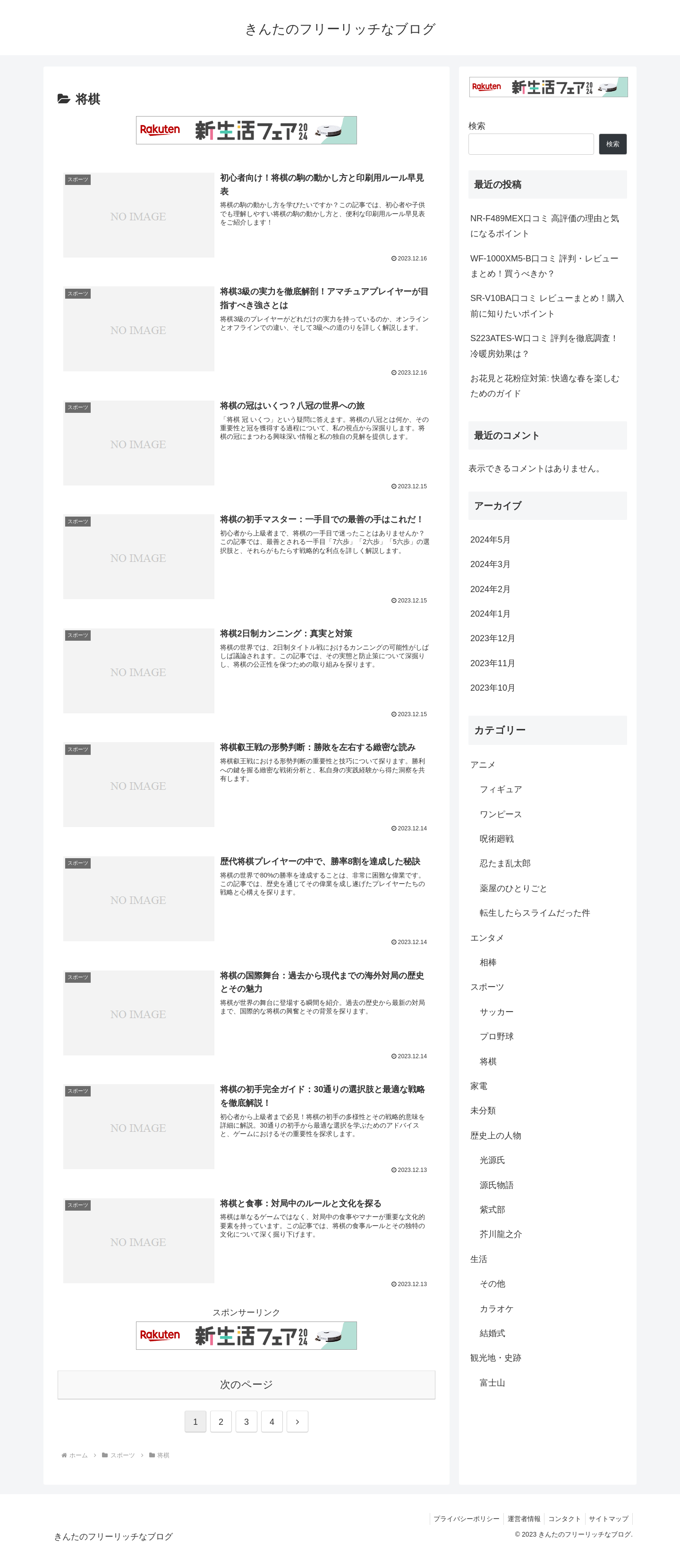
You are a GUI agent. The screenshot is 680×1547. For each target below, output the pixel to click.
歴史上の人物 (495, 1135)
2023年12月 (493, 638)
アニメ (483, 764)
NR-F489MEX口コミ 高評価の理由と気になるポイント (544, 226)
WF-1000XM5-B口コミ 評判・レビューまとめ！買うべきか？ (544, 266)
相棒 (488, 962)
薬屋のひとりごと (514, 888)
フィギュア (501, 789)
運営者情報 (518, 1518)
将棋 (488, 1061)
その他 (492, 1283)
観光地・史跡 (495, 1358)
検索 (476, 126)
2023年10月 (493, 688)
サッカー (497, 1012)
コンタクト (561, 1518)
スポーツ (487, 987)
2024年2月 (490, 589)
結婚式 (492, 1333)
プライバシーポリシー (459, 1518)
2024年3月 (490, 564)
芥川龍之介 (501, 1234)
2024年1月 (490, 614)
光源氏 (492, 1160)
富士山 (492, 1383)
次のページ (246, 1384)
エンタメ (487, 938)
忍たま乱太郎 (505, 863)
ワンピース (501, 814)
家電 (478, 1086)
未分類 (483, 1110)
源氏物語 (497, 1185)
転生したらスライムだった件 (535, 913)
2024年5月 (490, 539)
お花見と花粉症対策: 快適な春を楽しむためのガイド (545, 386)
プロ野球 (497, 1036)
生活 (478, 1259)
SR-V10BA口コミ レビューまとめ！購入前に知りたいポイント (547, 305)
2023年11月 (493, 663)
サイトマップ (608, 1518)
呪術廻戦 (497, 839)
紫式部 (492, 1209)
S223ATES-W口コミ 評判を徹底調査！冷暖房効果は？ (544, 346)
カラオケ (497, 1308)
